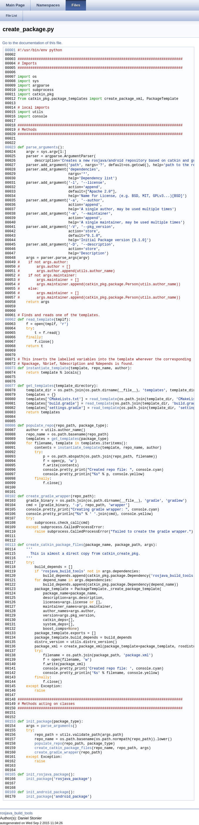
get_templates (40, 386)
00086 (10, 425)
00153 (10, 721)
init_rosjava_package (47, 774)
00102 (10, 496)
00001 (10, 50)
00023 (10, 147)
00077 (10, 386)
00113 (10, 545)
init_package (38, 721)
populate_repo (40, 425)
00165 (10, 774)
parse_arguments (42, 147)
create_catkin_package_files (54, 545)
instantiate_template (47, 368)
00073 (10, 368)
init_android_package (47, 792)
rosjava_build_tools (16, 813)
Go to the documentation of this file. (32, 43)
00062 (10, 319)
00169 (10, 792)
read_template (40, 319)
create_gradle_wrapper (48, 496)
